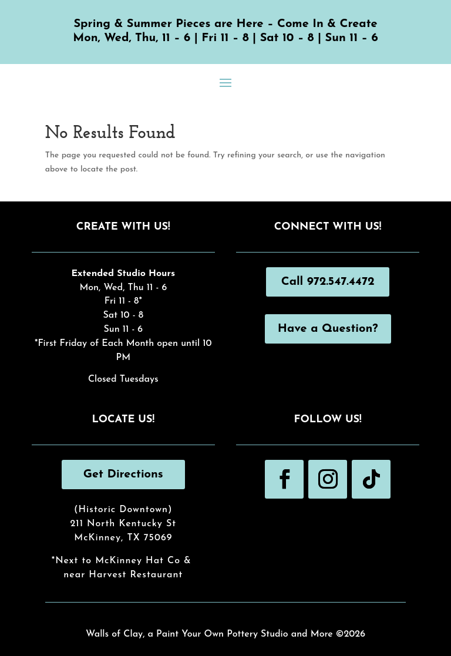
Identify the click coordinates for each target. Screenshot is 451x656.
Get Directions (123, 474)
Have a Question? (328, 329)
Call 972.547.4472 (328, 282)
